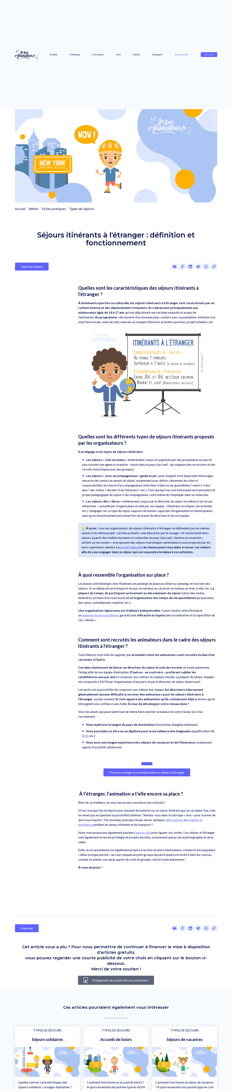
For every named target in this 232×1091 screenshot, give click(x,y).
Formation (98, 54)
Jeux (118, 54)
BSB (85, 736)
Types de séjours (81, 209)
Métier (136, 54)
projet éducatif (131, 547)
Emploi (53, 54)
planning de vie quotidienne (100, 615)
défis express (174, 820)
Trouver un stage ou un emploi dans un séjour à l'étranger (147, 772)
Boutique (157, 54)
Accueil (20, 209)
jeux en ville (143, 832)
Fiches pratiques (54, 209)
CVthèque (75, 54)
